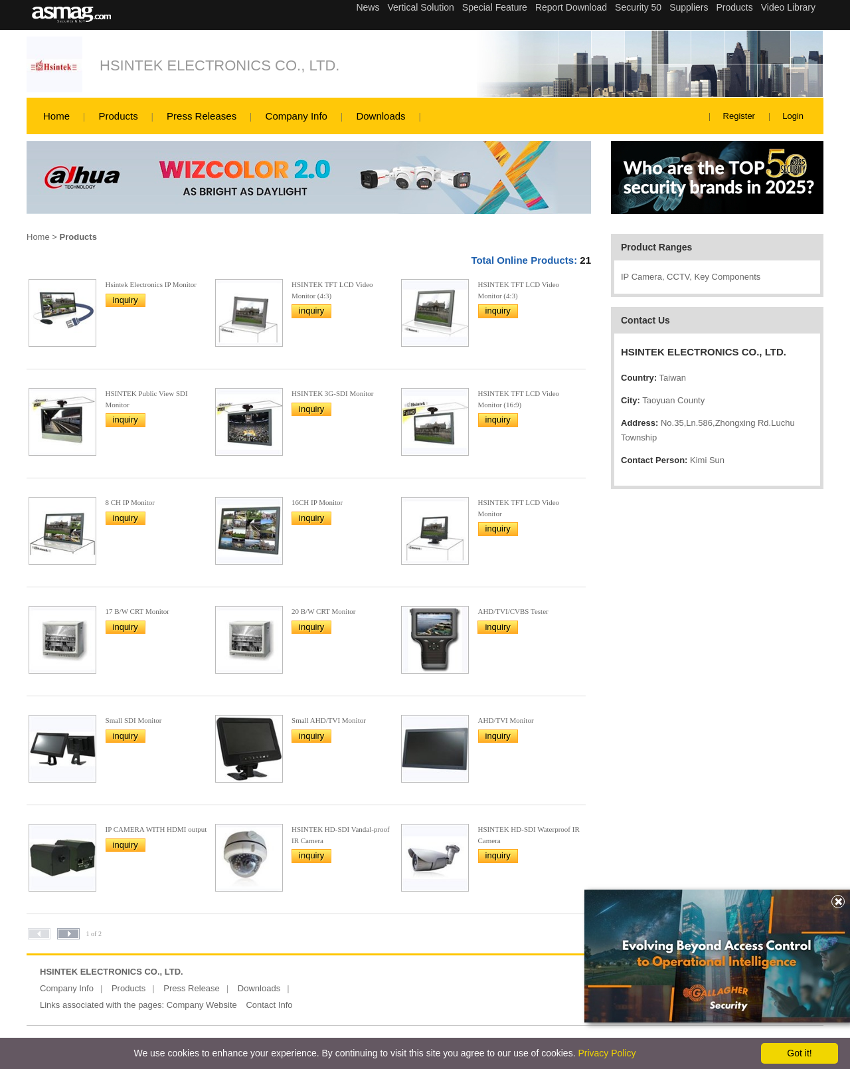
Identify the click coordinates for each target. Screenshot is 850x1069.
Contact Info (269, 1005)
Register (739, 116)
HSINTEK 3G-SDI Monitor (332, 393)
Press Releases (201, 116)
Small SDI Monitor (134, 720)
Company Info (296, 116)
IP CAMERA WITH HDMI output (156, 829)
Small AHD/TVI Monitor (329, 720)
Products (117, 116)
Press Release (191, 988)
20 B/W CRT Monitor (323, 611)
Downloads (380, 116)
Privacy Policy (607, 1053)
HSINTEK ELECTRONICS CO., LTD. (219, 65)
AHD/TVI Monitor (506, 720)
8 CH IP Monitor (130, 502)
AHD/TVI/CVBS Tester (512, 611)
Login (793, 116)
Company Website (202, 1005)
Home (56, 116)
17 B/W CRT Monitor (137, 611)
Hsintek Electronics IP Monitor (151, 284)
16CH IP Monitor (317, 502)
